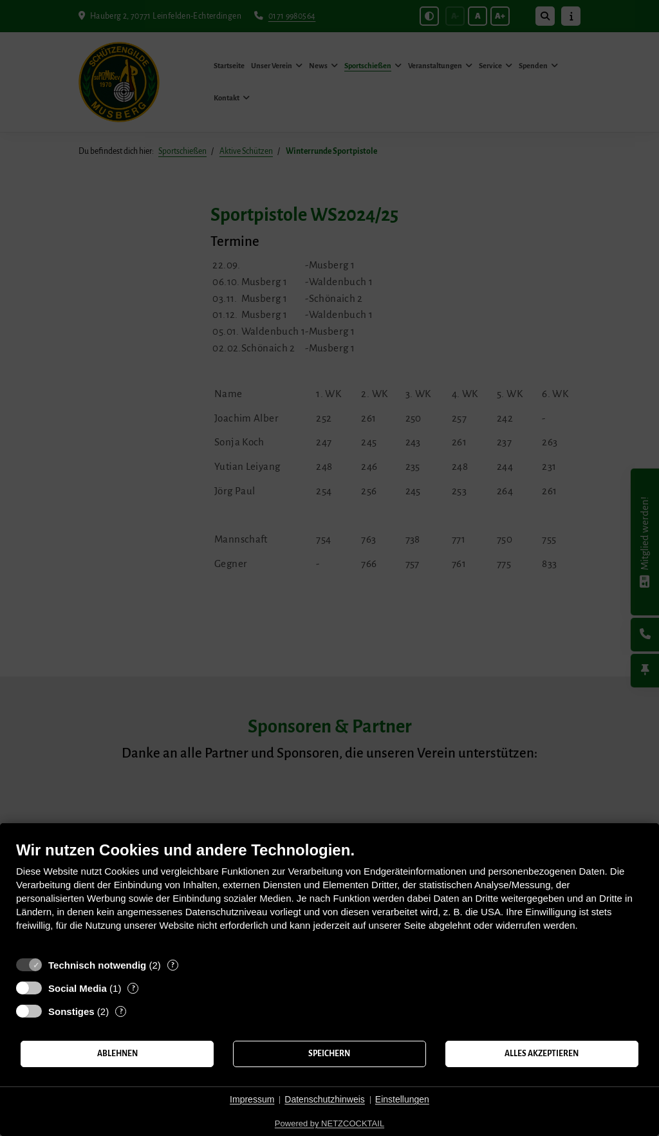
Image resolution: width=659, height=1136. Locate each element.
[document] (329, 896)
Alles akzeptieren (542, 1053)
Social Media (77, 988)
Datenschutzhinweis (324, 1099)
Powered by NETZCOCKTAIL (329, 1123)
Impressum (252, 1099)
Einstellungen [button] (402, 1099)
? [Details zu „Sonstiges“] (121, 1011)
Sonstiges (71, 1011)
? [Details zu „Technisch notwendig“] (172, 965)
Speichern (329, 1053)
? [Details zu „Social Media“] (133, 988)
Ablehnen (117, 1053)
